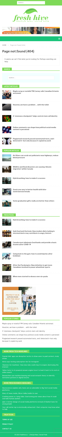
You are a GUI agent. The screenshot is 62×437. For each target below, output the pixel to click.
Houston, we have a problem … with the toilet (31, 105)
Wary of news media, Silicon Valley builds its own (20, 393)
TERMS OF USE (7, 419)
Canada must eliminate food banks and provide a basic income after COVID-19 (34, 243)
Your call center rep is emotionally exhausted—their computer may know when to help (31, 408)
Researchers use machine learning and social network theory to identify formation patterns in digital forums (28, 376)
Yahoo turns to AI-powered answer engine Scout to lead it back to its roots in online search (30, 371)
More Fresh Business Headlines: (17, 383)
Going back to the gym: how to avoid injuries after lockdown (32, 255)
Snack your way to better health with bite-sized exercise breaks (30, 190)
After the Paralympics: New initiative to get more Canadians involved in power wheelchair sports (32, 266)
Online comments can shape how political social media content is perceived (34, 128)
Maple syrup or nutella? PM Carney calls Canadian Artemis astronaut (36, 92)
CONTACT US (6, 429)
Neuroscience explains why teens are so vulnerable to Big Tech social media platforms (29, 389)
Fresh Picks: (9, 215)
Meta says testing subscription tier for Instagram (20, 361)
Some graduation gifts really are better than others (33, 201)
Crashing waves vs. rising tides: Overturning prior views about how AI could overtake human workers (29, 397)
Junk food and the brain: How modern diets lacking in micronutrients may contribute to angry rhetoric (34, 232)
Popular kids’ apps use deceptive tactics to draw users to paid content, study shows (30, 357)
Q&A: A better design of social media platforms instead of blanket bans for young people (30, 403)
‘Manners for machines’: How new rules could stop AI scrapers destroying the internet (30, 366)
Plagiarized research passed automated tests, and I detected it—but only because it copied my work (33, 140)
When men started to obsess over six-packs (30, 276)
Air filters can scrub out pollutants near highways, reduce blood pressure (35, 156)
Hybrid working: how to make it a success (29, 178)
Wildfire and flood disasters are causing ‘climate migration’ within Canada (32, 168)
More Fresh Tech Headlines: (16, 351)
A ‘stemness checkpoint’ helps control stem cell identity (35, 116)
